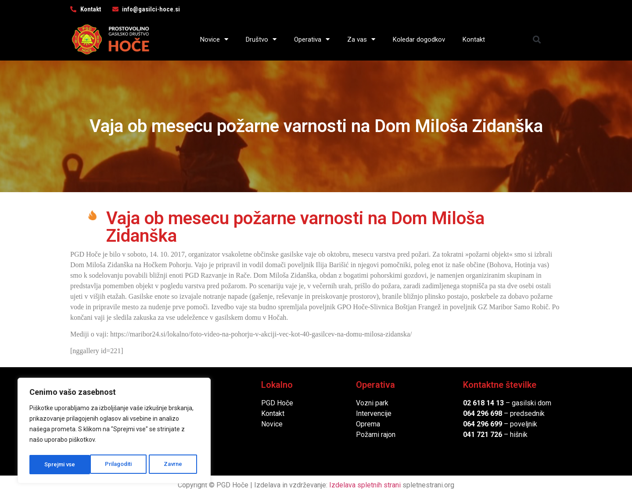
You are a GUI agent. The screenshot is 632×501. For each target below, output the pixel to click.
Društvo (261, 39)
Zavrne (112, 464)
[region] (114, 432)
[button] (537, 39)
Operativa (312, 39)
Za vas (361, 39)
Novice (214, 39)
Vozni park (372, 403)
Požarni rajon (375, 434)
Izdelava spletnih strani (365, 485)
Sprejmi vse (169, 464)
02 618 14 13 (483, 403)
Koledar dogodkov (419, 39)
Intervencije (373, 413)
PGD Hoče (277, 403)
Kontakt (474, 39)
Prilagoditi (57, 464)
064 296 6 (478, 413)
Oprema (368, 424)
